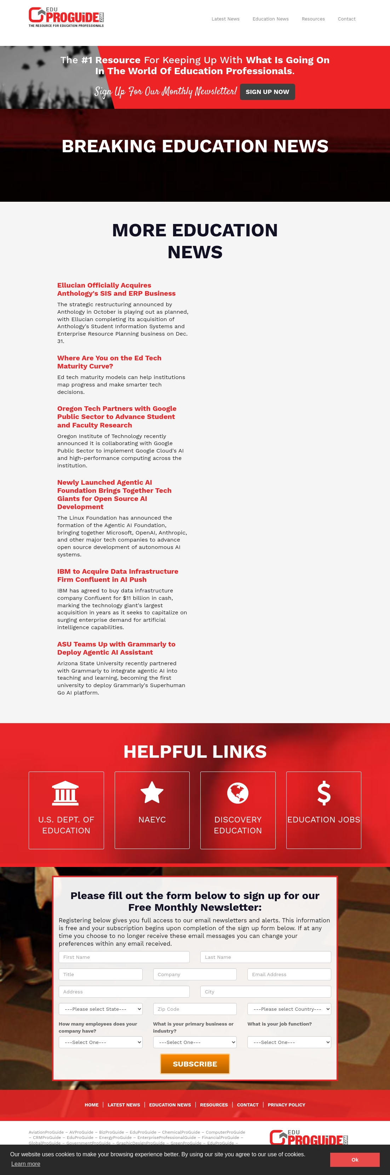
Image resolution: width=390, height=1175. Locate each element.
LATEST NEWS (124, 1105)
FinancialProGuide (220, 1137)
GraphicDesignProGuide (140, 1143)
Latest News (226, 19)
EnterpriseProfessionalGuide (166, 1137)
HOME (91, 1105)
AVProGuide (81, 1132)
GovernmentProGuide (89, 1143)
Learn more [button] (25, 1164)
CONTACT (248, 1105)
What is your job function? (279, 1024)
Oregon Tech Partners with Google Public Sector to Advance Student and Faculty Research (117, 416)
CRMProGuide (47, 1137)
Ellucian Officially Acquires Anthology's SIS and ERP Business (116, 289)
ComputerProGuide (225, 1132)
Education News (271, 19)
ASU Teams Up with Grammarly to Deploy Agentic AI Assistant (116, 648)
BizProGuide (111, 1132)
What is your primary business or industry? (193, 1027)
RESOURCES (214, 1105)
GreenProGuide (186, 1143)
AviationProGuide (46, 1132)
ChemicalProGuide (181, 1132)
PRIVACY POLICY (286, 1105)
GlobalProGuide (45, 1143)
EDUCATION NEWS (170, 1105)
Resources (313, 19)
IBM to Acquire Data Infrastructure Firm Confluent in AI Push (117, 575)
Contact (347, 19)
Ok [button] (355, 1160)
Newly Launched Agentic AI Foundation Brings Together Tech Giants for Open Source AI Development (114, 494)
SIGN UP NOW (267, 91)
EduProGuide (143, 1132)
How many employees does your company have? (98, 1027)
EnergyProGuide (115, 1137)
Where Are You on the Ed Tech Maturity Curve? (109, 362)
